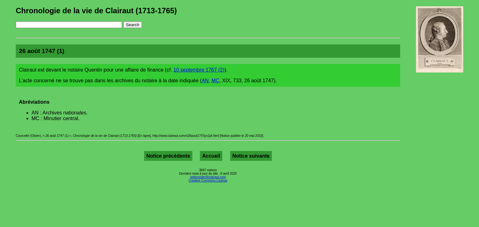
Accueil (211, 156)
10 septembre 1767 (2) (199, 70)
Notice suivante (251, 156)
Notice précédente (168, 156)
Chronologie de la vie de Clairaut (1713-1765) (96, 10)
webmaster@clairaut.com (208, 177)
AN (205, 80)
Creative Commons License (208, 180)
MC (215, 80)
